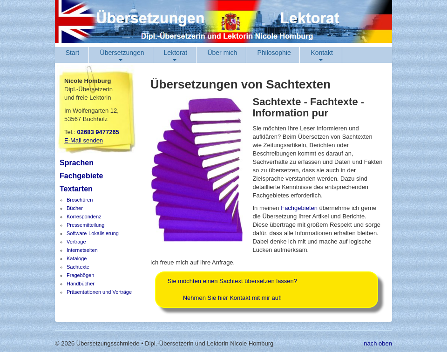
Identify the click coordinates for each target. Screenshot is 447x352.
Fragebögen (80, 275)
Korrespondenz (84, 216)
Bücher (75, 208)
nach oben (378, 343)
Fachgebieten (299, 207)
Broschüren (80, 200)
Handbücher (81, 283)
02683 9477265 (98, 132)
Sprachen (77, 163)
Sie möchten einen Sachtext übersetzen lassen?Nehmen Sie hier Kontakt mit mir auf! (232, 289)
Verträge (76, 241)
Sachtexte (78, 267)
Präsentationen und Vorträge (99, 292)
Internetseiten (82, 250)
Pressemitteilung (85, 225)
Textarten (76, 189)
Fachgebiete (81, 176)
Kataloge (77, 258)
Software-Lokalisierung (93, 233)
